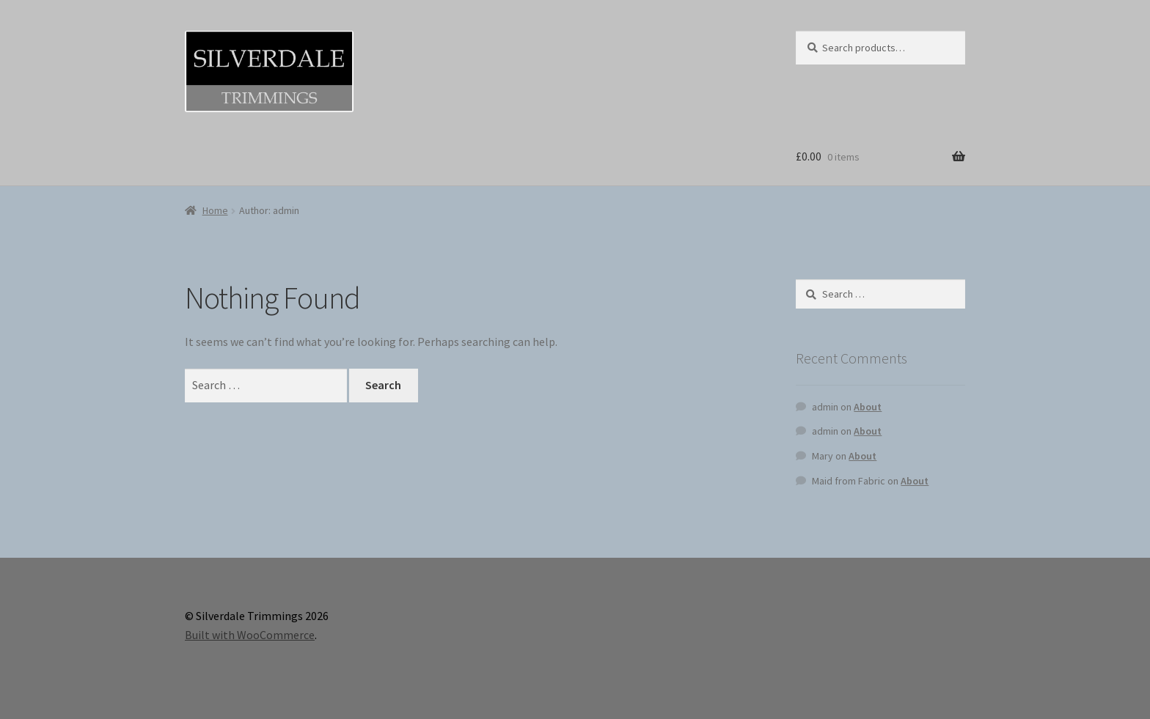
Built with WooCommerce (250, 634)
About (868, 406)
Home (215, 210)
